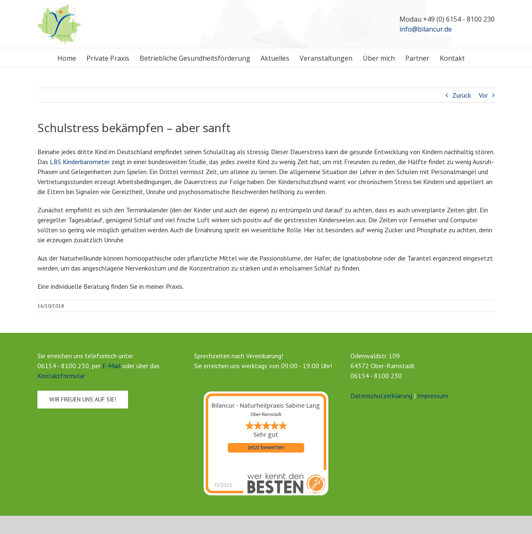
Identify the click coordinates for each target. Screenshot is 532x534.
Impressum (432, 395)
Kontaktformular (61, 376)
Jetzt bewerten (266, 447)
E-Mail (111, 366)
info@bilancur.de (425, 29)
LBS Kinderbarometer (80, 161)
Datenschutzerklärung (381, 395)
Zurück (461, 95)
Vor (483, 95)
